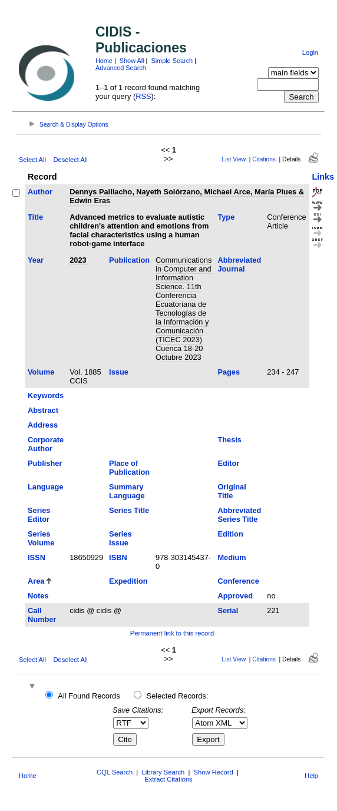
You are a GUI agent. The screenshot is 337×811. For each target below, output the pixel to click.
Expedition (128, 581)
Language (45, 486)
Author (40, 191)
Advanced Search (120, 67)
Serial (227, 610)
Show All (132, 60)
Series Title (129, 510)
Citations (264, 159)
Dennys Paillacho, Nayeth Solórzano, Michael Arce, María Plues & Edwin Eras (187, 196)
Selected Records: (178, 695)
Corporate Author (46, 444)
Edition (230, 533)
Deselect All (70, 159)
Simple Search (172, 60)
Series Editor (39, 515)
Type (225, 217)
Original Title (231, 491)
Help (311, 775)
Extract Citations (168, 779)
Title (35, 217)
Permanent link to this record (172, 633)
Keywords (46, 395)
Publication (129, 260)
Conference (238, 581)
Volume (41, 372)
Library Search (162, 772)
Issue (118, 372)
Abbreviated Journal (239, 264)
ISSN (36, 557)
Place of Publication (129, 467)
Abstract (43, 410)
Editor (228, 463)
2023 (78, 260)
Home (104, 60)
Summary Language (126, 491)
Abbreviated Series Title (239, 515)
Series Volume (41, 538)
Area (36, 581)
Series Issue (120, 538)
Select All (32, 159)
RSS (143, 96)
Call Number (42, 615)
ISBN (118, 557)
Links (323, 176)
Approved (235, 595)
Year (36, 260)
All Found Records (89, 695)
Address (43, 425)
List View (234, 159)
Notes (38, 595)
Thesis (229, 439)
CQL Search (115, 772)
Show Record (213, 772)
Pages (228, 372)
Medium (231, 557)
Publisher (45, 463)
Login (310, 52)
